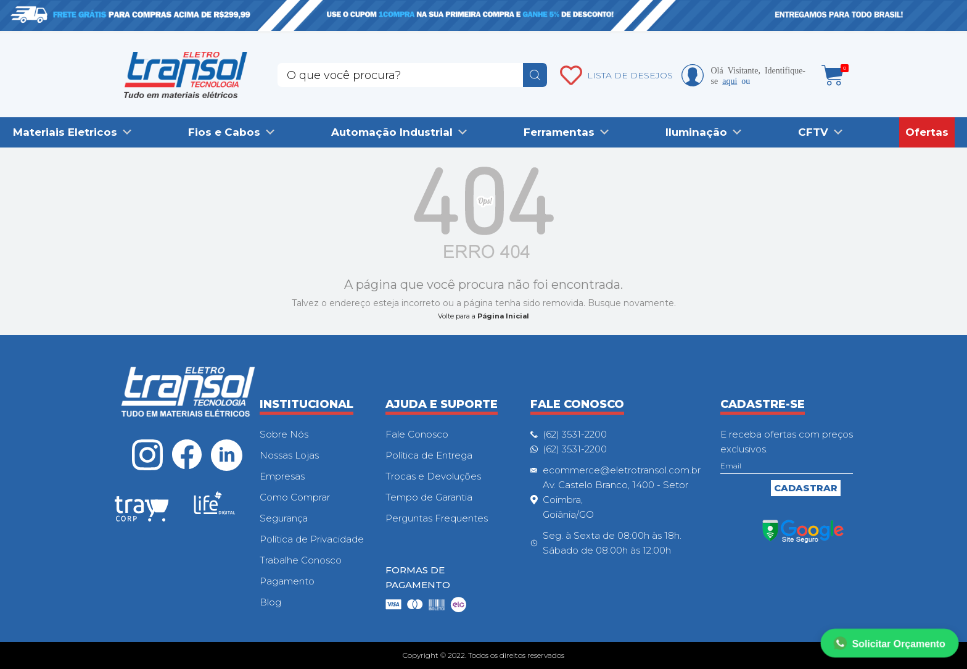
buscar (535, 75)
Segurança (284, 518)
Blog (270, 602)
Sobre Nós (284, 434)
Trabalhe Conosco (301, 560)
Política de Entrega (428, 455)
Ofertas (926, 132)
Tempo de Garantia (428, 497)
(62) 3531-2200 (575, 434)
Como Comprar (295, 497)
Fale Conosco (416, 434)
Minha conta (692, 75)
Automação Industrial (392, 132)
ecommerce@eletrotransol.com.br (622, 470)
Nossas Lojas (289, 455)
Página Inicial (503, 316)
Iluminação (696, 132)
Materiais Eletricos (65, 132)
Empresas (282, 476)
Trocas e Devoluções (433, 476)
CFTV (813, 132)
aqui (729, 80)
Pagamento (287, 581)
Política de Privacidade (312, 539)
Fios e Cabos (224, 132)
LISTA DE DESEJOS (630, 75)
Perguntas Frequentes (436, 518)
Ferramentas (559, 132)
